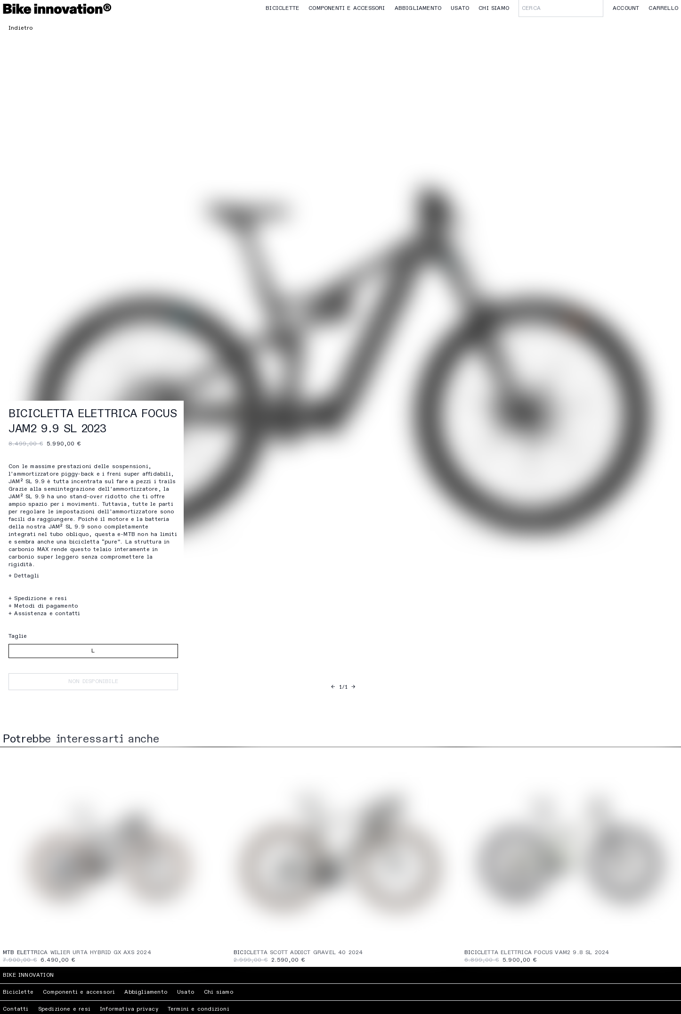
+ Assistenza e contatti (44, 614)
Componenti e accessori (346, 8)
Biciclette (282, 8)
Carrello (663, 8)
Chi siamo (493, 8)
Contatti (16, 1009)
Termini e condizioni (198, 1009)
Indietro (20, 28)
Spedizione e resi (64, 1009)
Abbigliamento (418, 8)
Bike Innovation (28, 975)
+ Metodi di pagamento (43, 606)
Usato (460, 8)
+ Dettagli (23, 576)
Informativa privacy (129, 1009)
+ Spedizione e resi (37, 599)
